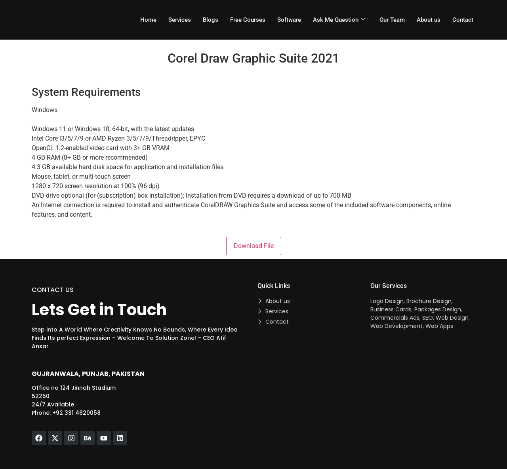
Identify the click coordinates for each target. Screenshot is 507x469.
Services (179, 19)
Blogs (210, 19)
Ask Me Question (339, 19)
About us (428, 19)
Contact (462, 19)
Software (289, 19)
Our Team (392, 19)
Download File (254, 246)
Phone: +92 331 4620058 (66, 413)
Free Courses (247, 19)
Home (148, 19)
